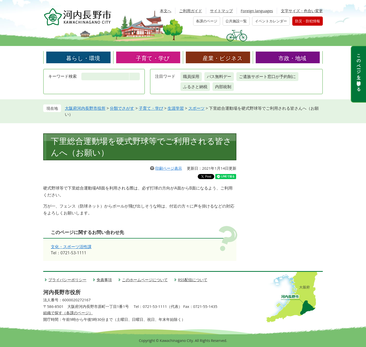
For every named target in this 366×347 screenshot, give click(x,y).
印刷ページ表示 (168, 168)
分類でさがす (122, 108)
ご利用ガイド (190, 10)
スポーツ (196, 108)
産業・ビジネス (223, 58)
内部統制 (223, 86)
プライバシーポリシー (67, 279)
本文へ (165, 10)
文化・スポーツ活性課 (71, 246)
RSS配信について (192, 279)
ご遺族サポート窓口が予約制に (267, 76)
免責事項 (104, 279)
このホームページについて (145, 279)
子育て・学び (153, 58)
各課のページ (206, 21)
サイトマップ (221, 10)
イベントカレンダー (271, 21)
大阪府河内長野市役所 (85, 108)
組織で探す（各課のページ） (68, 312)
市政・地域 (292, 58)
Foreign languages (257, 10)
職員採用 (191, 76)
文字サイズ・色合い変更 (302, 10)
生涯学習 (175, 108)
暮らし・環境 (83, 58)
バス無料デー (219, 76)
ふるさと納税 (195, 86)
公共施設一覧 (236, 21)
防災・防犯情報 (307, 21)
